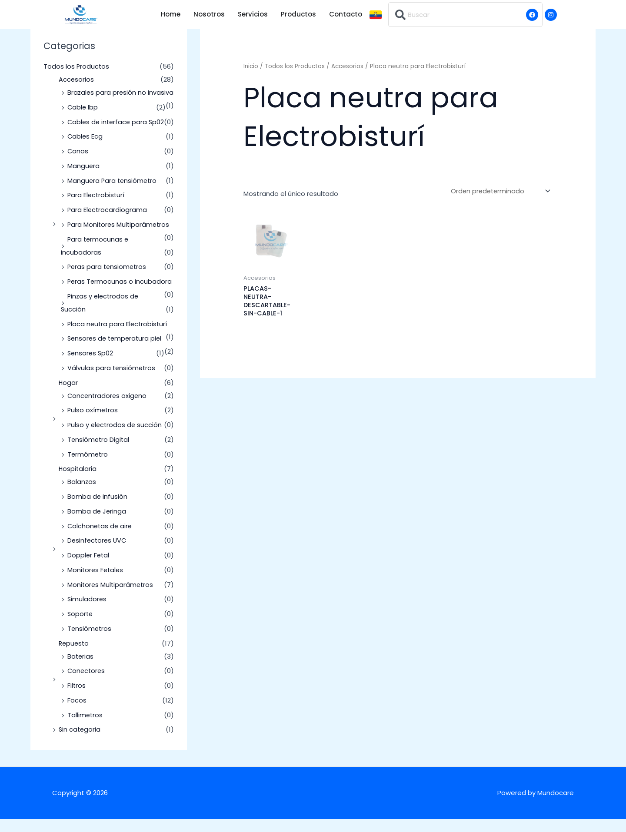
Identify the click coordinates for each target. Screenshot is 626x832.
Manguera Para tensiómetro (113, 193)
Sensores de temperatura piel (116, 351)
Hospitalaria (78, 481)
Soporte (80, 626)
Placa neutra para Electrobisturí (118, 336)
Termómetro (88, 467)
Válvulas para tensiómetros (112, 380)
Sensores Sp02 (91, 366)
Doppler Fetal (88, 568)
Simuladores (87, 612)
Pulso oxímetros (93, 423)
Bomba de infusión (97, 509)
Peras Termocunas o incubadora (120, 294)
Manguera (83, 178)
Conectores (87, 683)
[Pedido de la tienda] (499, 191)
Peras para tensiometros (108, 279)
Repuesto (74, 656)
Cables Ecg (85, 149)
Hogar (68, 395)
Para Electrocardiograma (107, 222)
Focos (77, 713)
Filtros (76, 698)
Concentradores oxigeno (108, 408)
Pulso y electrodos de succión (115, 437)
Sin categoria (80, 742)
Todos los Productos (76, 66)
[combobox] (465, 14)
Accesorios (76, 79)
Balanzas (82, 494)
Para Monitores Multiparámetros (119, 237)
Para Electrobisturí (96, 207)
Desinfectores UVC (98, 553)
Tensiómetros (90, 641)
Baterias (80, 669)
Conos (78, 164)
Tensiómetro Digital (99, 452)
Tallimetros (85, 728)
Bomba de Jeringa (97, 524)
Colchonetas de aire (100, 539)
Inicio (251, 66)
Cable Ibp (83, 120)
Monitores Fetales (96, 582)
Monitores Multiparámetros (111, 597)
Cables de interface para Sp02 (117, 134)
